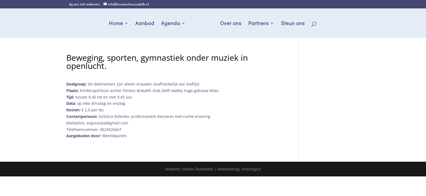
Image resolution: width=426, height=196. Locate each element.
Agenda (170, 23)
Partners (258, 23)
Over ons (231, 23)
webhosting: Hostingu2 (239, 168)
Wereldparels (114, 135)
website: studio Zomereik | (191, 168)
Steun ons (293, 23)
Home (116, 23)
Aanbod (144, 23)
